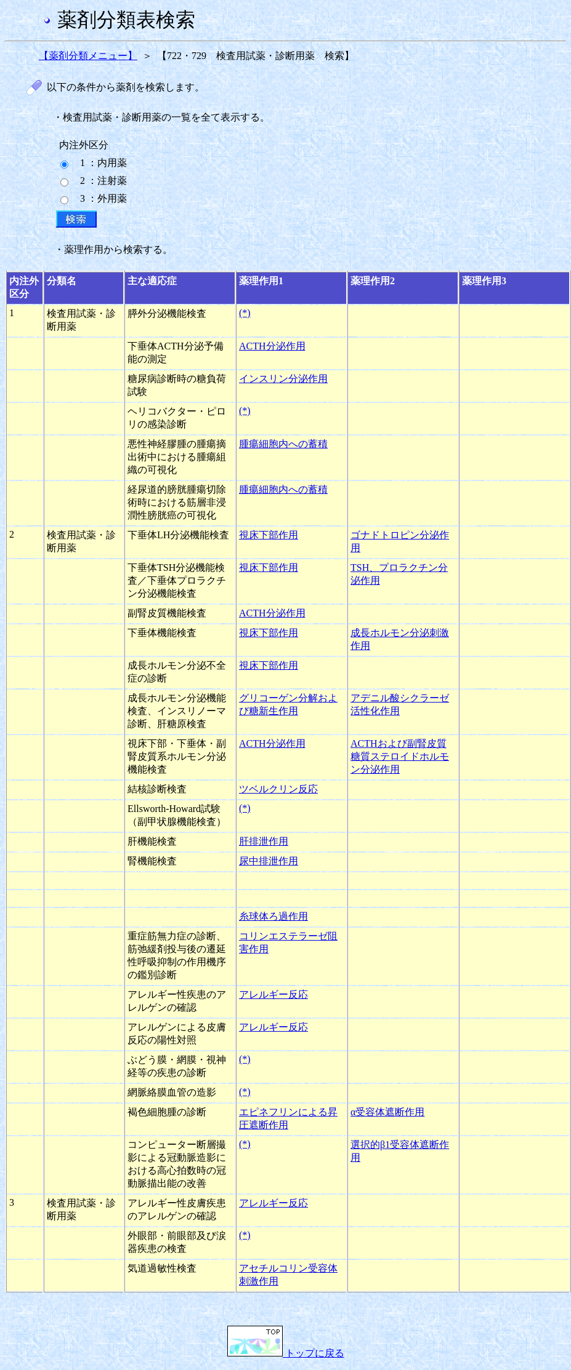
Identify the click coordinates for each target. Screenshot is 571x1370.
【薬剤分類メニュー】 (88, 55)
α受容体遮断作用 (387, 1112)
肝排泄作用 (263, 841)
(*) (245, 313)
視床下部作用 (268, 535)
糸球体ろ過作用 (273, 916)
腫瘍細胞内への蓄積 (283, 444)
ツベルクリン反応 (278, 789)
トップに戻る (285, 1353)
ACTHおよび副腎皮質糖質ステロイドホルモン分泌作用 (399, 756)
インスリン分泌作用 (283, 378)
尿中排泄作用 (268, 861)
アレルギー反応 (273, 994)
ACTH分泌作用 (272, 346)
